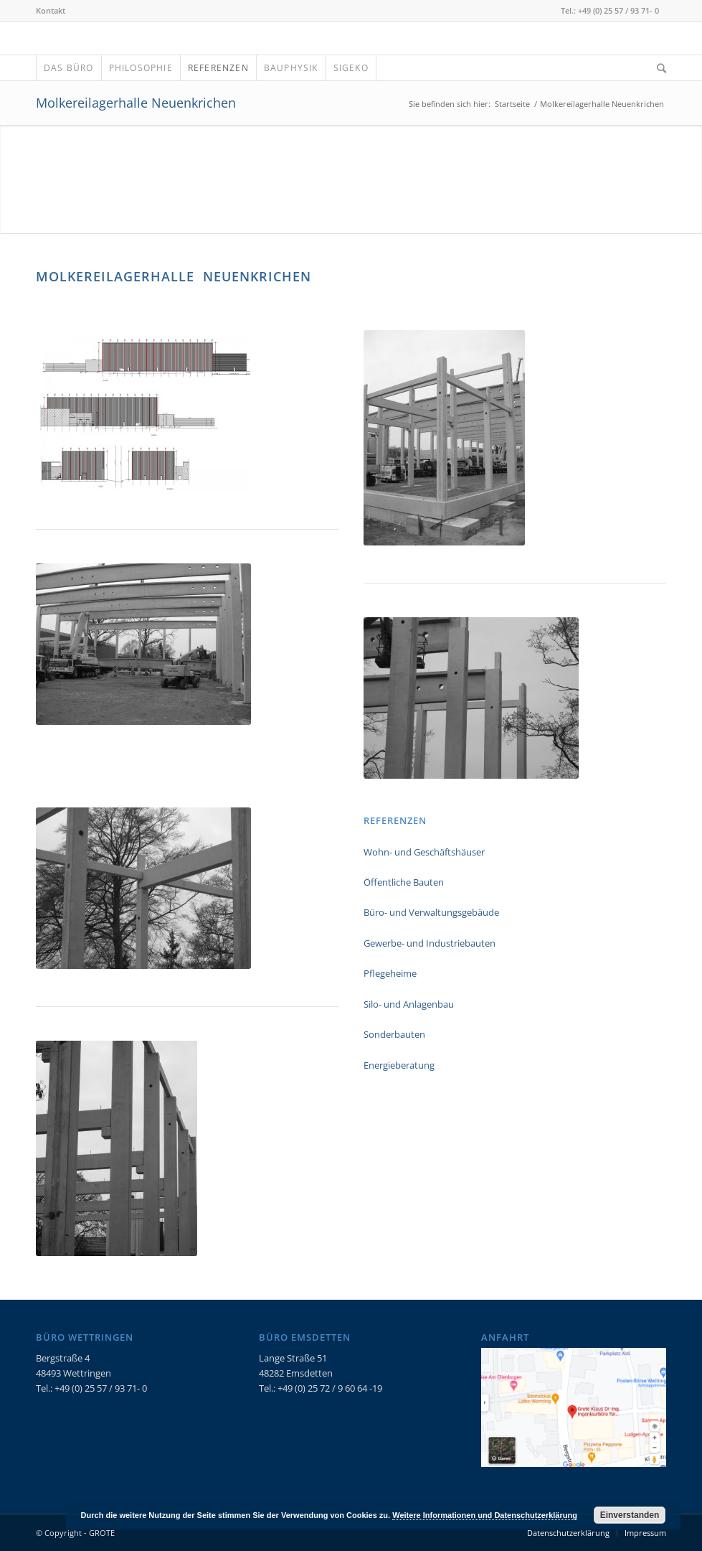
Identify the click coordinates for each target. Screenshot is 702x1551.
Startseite (512, 103)
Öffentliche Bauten (404, 882)
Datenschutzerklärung (568, 1532)
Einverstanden (630, 1515)
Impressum (645, 1532)
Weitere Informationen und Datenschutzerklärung (484, 1515)
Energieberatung (399, 1065)
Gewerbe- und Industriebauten (429, 943)
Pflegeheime (390, 973)
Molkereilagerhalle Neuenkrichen (136, 102)
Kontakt (50, 10)
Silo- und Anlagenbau (409, 1004)
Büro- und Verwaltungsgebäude (431, 912)
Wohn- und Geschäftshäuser (424, 851)
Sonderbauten (394, 1034)
